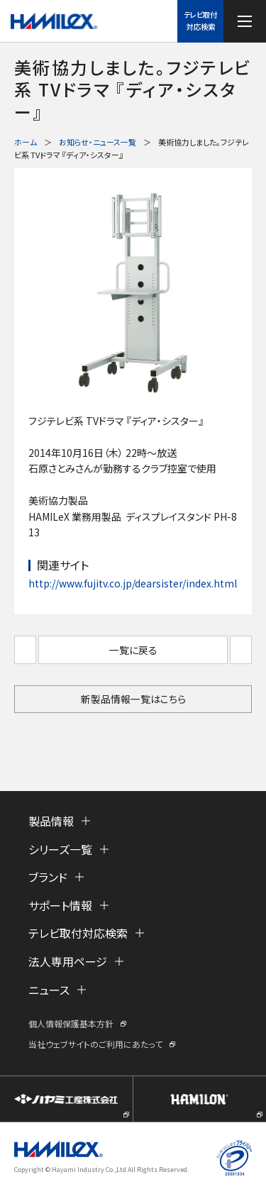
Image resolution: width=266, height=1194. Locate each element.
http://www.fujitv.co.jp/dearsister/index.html (132, 583)
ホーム (25, 142)
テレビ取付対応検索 (200, 20)
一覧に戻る (133, 650)
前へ (25, 650)
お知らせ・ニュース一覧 (97, 142)
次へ (241, 650)
